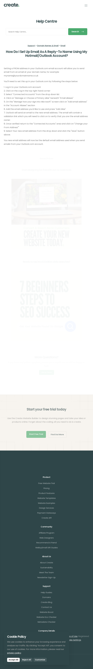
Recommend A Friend (46, 542)
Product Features (47, 493)
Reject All (26, 659)
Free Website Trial (46, 483)
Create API (47, 517)
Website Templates (46, 498)
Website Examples (46, 503)
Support (31, 45)
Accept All (13, 659)
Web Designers (46, 537)
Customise (40, 659)
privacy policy (14, 652)
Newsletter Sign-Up (46, 577)
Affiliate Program (46, 532)
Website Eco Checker (46, 617)
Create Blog (46, 602)
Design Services (46, 508)
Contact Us (46, 607)
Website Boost (46, 612)
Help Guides (46, 592)
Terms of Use (71, 636)
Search (77, 31)
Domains (46, 597)
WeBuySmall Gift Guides (46, 547)
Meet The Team (46, 572)
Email (63, 45)
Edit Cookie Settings (71, 639)
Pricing (46, 488)
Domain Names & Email (48, 45)
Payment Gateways (46, 513)
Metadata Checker (46, 622)
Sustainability (46, 567)
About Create (46, 562)
